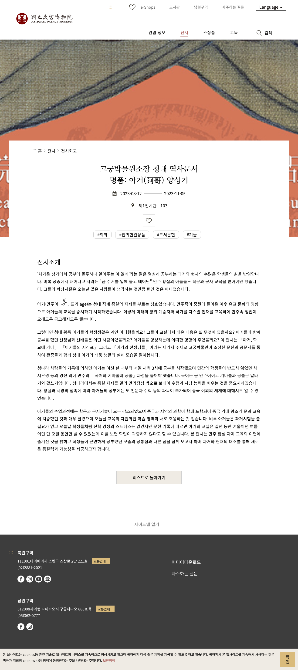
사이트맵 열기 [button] (146, 524)
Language (268, 7)
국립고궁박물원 (44, 19)
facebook (20, 579)
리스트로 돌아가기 (149, 477)
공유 (214, 151)
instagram (29, 579)
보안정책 (109, 660)
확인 (288, 659)
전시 (51, 151)
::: (110, 7)
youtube (38, 579)
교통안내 (100, 561)
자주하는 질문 (185, 573)
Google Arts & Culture (47, 579)
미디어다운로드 (186, 562)
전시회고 (69, 151)
